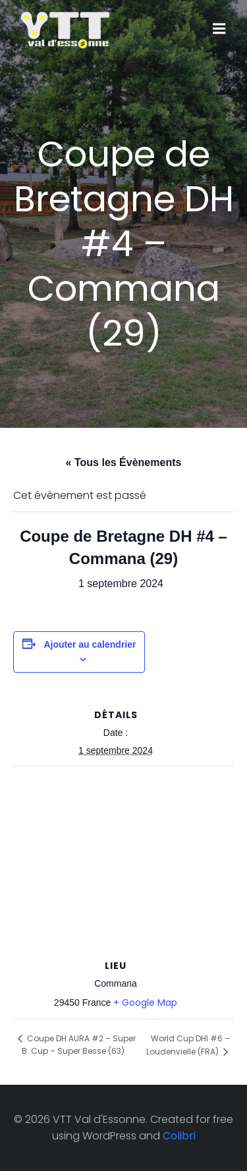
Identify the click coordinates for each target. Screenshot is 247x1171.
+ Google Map (145, 1002)
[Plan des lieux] (123, 861)
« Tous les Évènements (124, 462)
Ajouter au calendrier (89, 644)
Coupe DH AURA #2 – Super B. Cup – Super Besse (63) (79, 1044)
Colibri (179, 1135)
